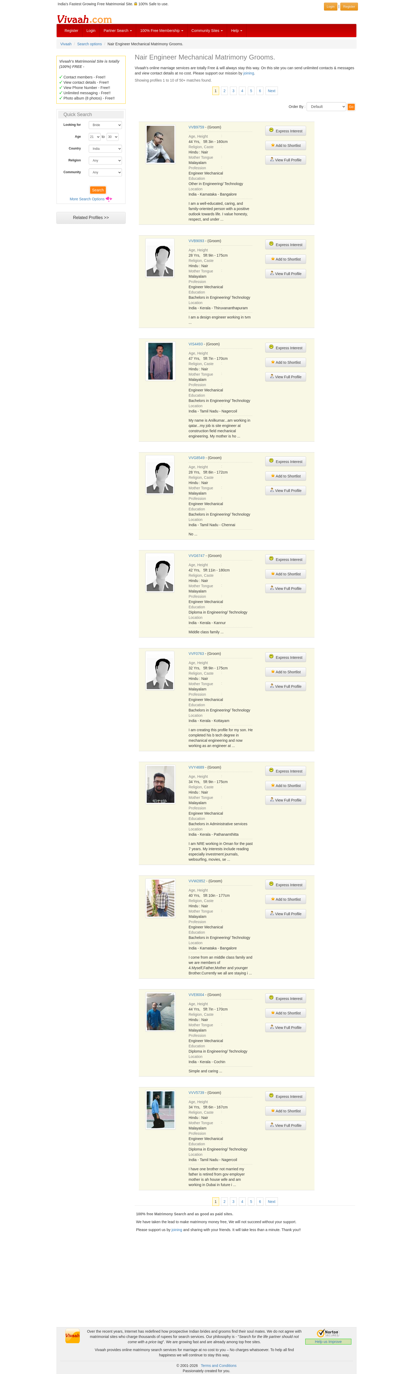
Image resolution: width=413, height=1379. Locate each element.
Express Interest (285, 130)
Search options (89, 44)
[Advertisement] (91, 328)
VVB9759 (196, 127)
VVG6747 (197, 556)
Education (197, 178)
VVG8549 (197, 458)
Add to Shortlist (286, 145)
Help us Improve (328, 1342)
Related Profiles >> (91, 217)
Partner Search (118, 30)
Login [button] (331, 6)
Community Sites (207, 30)
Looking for (72, 125)
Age (78, 136)
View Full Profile (286, 159)
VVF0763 (196, 653)
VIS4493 (196, 344)
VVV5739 (196, 1093)
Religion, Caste (201, 147)
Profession (197, 168)
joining (248, 73)
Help (236, 30)
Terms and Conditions (219, 1365)
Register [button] (349, 6)
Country (75, 148)
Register (71, 30)
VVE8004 (196, 995)
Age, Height (198, 136)
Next (272, 91)
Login (90, 30)
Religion (74, 160)
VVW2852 (197, 881)
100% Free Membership (161, 30)
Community (72, 172)
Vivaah (66, 44)
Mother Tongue (201, 157)
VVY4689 (196, 767)
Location (196, 189)
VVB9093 (196, 241)
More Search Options (87, 199)
